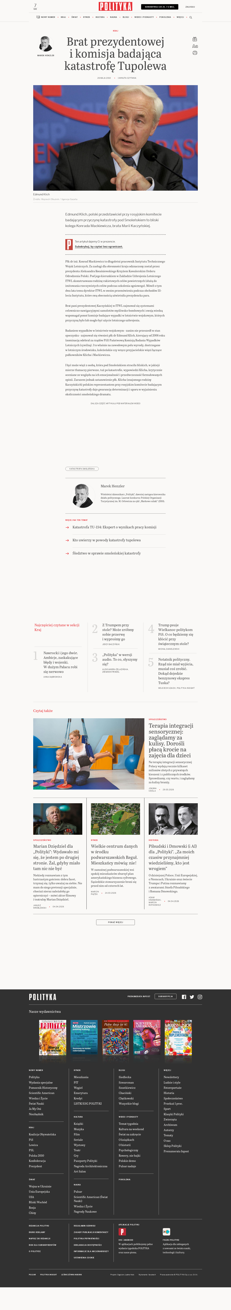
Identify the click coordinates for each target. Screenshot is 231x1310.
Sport (167, 1109)
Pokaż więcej (115, 923)
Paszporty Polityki (85, 1161)
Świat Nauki (36, 1104)
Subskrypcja (165, 997)
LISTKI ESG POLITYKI (88, 1104)
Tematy (168, 1136)
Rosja (32, 1208)
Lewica (33, 1145)
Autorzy (169, 1131)
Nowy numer (48, 18)
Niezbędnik (36, 1115)
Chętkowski (126, 1099)
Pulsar (78, 1192)
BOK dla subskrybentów (42, 1245)
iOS (120, 1240)
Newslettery (171, 1078)
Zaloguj (189, 7)
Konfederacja (37, 1161)
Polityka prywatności (86, 1239)
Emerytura (81, 1093)
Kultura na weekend (131, 1130)
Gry (76, 1156)
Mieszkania (81, 1078)
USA (31, 1198)
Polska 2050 (36, 1156)
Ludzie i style (172, 1083)
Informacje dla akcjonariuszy (91, 1252)
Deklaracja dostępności (88, 1245)
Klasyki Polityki (174, 1115)
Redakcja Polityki (39, 1226)
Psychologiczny (128, 1151)
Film (77, 1135)
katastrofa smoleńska (82, 469)
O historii (125, 1145)
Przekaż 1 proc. (173, 1104)
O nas (167, 1141)
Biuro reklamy (37, 1233)
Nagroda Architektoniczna (90, 1167)
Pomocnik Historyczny (43, 1088)
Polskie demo (127, 1161)
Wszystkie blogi (129, 1104)
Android (128, 1240)
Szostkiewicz (127, 1088)
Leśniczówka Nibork (71, 1275)
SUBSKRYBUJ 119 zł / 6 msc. (159, 7)
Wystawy (79, 1145)
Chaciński (125, 1093)
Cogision (120, 1275)
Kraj (63, 18)
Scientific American (41, 1093)
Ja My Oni (35, 1109)
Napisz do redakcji (39, 1239)
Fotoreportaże (173, 1088)
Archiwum (170, 1125)
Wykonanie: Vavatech (147, 1275)
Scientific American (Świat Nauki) (91, 1200)
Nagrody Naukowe (85, 1212)
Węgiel (78, 1088)
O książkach (126, 1140)
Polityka (34, 1078)
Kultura (100, 18)
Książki (78, 1124)
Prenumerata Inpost (139, 997)
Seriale (78, 1140)
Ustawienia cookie (84, 1258)
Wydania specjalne (41, 1083)
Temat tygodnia (128, 1124)
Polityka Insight (48, 1275)
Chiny (32, 1213)
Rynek (86, 18)
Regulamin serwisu (84, 1226)
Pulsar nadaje (127, 1167)
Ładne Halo (129, 1275)
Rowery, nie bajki (129, 1156)
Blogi (126, 18)
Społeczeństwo (173, 1099)
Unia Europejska (39, 1192)
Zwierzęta (170, 1120)
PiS (31, 1140)
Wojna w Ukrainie (40, 1187)
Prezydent (35, 1167)
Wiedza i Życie (38, 1099)
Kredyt (78, 1099)
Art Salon (80, 1172)
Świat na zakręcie (130, 1135)
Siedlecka (125, 1078)
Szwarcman (126, 1083)
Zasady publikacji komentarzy (91, 1233)
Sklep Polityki (173, 1146)
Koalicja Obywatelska (42, 1135)
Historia (169, 1093)
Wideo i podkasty (144, 18)
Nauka (113, 18)
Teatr (77, 1151)
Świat (74, 18)
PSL (31, 1151)
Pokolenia (165, 18)
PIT (76, 1083)
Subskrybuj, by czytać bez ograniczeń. (99, 247)
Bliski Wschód (38, 1203)
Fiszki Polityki (171, 1240)
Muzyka (79, 1130)
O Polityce (35, 1252)
